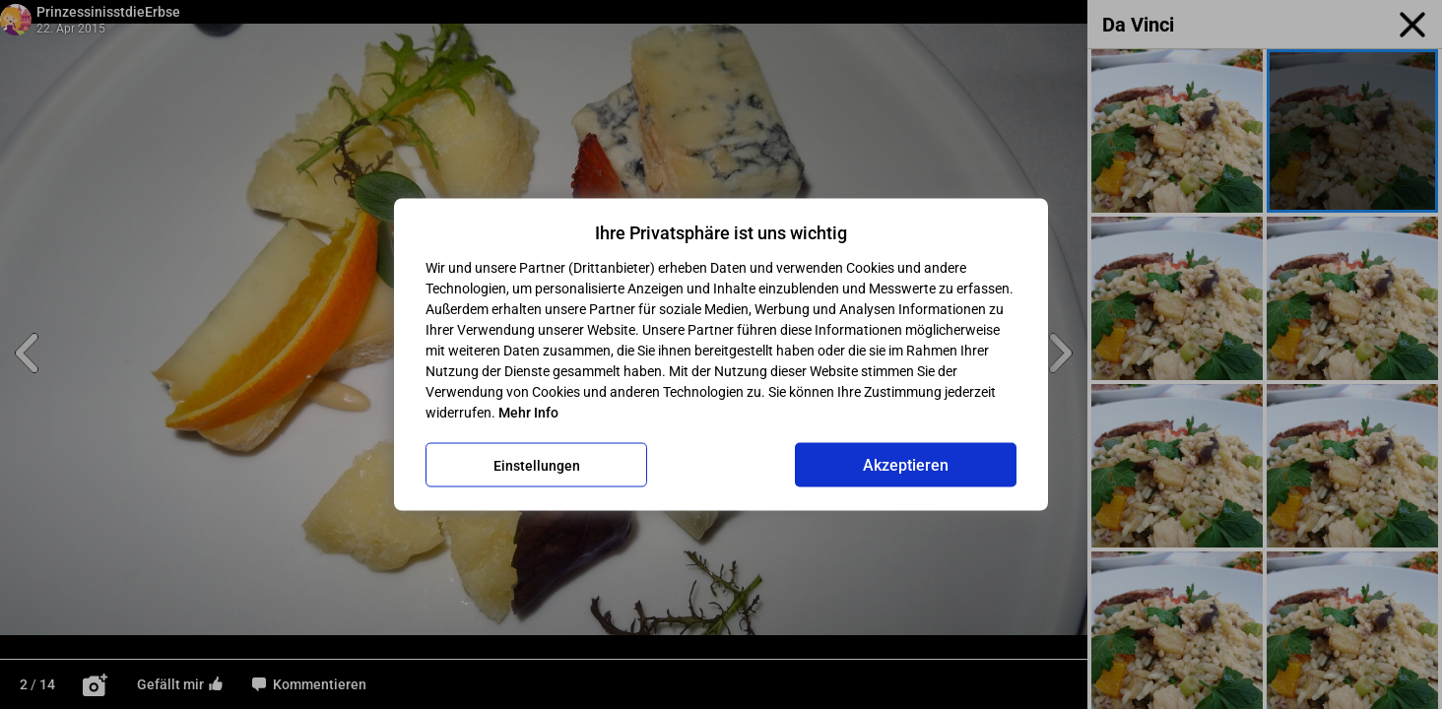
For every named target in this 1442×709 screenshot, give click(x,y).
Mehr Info (528, 412)
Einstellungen (536, 465)
